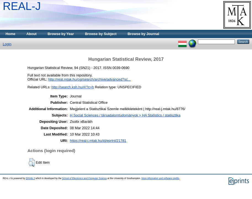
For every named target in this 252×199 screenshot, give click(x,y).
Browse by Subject (101, 34)
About (31, 34)
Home (10, 34)
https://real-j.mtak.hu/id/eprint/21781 (98, 141)
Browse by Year (61, 34)
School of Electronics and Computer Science (84, 178)
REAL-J (22, 6)
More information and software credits (160, 178)
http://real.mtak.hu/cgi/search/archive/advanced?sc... (89, 79)
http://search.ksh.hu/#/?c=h (72, 87)
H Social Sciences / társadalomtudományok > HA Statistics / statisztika (125, 115)
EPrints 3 (30, 178)
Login (7, 44)
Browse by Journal (143, 34)
